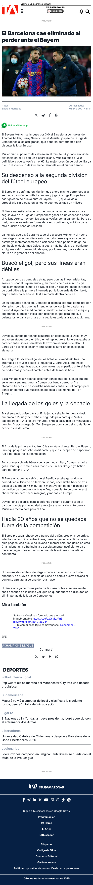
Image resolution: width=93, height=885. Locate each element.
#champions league (17, 645)
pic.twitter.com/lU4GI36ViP (30, 621)
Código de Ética (46, 850)
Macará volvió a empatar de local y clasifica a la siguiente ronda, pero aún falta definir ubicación (42, 702)
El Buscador (47, 835)
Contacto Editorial (46, 856)
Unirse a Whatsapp (15, 125)
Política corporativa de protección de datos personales (46, 868)
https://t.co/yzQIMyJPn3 (47, 618)
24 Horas (46, 823)
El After (46, 829)
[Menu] (24, 10)
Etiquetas (46, 844)
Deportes (15, 670)
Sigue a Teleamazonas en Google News (46, 811)
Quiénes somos (46, 862)
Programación (46, 817)
